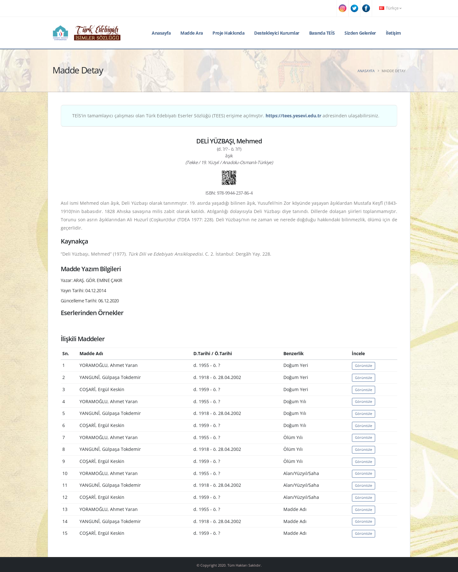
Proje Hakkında (228, 33)
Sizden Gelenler (360, 33)
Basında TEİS (322, 33)
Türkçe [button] (390, 8)
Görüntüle (363, 365)
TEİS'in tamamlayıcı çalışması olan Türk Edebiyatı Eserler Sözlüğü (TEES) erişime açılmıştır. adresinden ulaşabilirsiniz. (225, 116)
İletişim (393, 33)
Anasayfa (161, 33)
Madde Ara (191, 33)
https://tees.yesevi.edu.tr (293, 116)
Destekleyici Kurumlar (276, 33)
